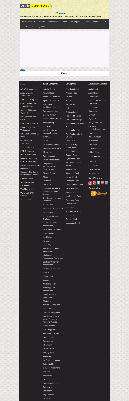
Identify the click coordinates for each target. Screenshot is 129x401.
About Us (92, 161)
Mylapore (92, 119)
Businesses (53, 22)
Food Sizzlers (71, 151)
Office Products (49, 308)
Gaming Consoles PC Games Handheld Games (52, 191)
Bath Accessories (50, 111)
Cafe (68, 108)
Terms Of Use (94, 173)
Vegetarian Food (73, 223)
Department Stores (51, 144)
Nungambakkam (95, 122)
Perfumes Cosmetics (51, 333)
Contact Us (93, 165)
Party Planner (49, 326)
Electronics (47, 152)
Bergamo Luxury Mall (29, 99)
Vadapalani (93, 141)
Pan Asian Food (72, 200)
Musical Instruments (51, 305)
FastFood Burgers (73, 116)
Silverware (47, 375)
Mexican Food (72, 188)
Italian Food (71, 169)
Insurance (47, 241)
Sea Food (70, 208)
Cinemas (47, 137)
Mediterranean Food (74, 185)
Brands (42, 22)
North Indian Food (73, 196)
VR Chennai (25, 199)
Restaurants (71, 204)
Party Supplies (49, 329)
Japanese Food (72, 173)
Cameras (47, 126)
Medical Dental (49, 284)
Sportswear (48, 387)
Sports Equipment (50, 383)
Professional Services (52, 360)
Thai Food (70, 215)
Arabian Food (71, 93)
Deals (64, 22)
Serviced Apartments (51, 368)
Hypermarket (48, 233)
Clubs (45, 141)
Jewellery (47, 245)
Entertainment (49, 156)
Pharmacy (47, 345)
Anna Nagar (93, 93)
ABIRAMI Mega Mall (28, 89)
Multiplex (47, 301)
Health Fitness (49, 212)
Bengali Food (71, 104)
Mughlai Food (71, 192)
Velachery (92, 144)
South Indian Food (73, 211)
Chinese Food (71, 112)
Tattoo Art (47, 398)
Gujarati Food (71, 155)
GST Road (92, 107)
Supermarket (48, 395)
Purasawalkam (94, 137)
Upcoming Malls (38, 26)
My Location (27, 22)
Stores (25, 26)
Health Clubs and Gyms (53, 208)
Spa (44, 379)
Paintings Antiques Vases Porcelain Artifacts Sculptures (51, 319)
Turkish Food (71, 219)
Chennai (61, 13)
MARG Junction (27, 151)
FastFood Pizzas (73, 130)
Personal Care (49, 337)
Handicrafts (48, 205)
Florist (45, 177)
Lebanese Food (72, 181)
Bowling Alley (48, 122)
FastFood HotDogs (74, 120)
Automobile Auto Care (52, 97)
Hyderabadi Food (73, 159)
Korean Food (71, 177)
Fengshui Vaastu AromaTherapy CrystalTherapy (50, 166)
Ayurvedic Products (51, 100)
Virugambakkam (95, 148)
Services (46, 372)
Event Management (51, 160)
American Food (72, 89)
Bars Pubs (70, 100)
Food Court (70, 141)
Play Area (47, 356)
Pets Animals (48, 341)
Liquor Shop (48, 276)
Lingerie (46, 272)
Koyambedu (93, 115)
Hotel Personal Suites (52, 229)
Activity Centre (49, 89)
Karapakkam (93, 111)
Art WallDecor (49, 93)
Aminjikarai (93, 89)
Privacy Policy (94, 169)
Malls (104, 22)
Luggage (46, 280)
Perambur (92, 133)
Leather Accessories (51, 268)
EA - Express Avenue (29, 123)
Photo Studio (48, 349)
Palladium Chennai (28, 155)
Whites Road (93, 152)
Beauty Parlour (49, 115)
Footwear (47, 181)
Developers (75, 22)
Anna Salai (93, 97)
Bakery (69, 97)
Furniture (47, 185)
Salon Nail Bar (49, 364)
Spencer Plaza (26, 179)
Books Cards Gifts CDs (52, 119)
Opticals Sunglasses (51, 312)
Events (87, 22)
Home (22, 70)
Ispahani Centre (27, 147)
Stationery (47, 391)
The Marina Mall (27, 189)
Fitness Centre (49, 173)
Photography (48, 352)
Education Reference (52, 148)
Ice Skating (47, 237)
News (95, 22)
